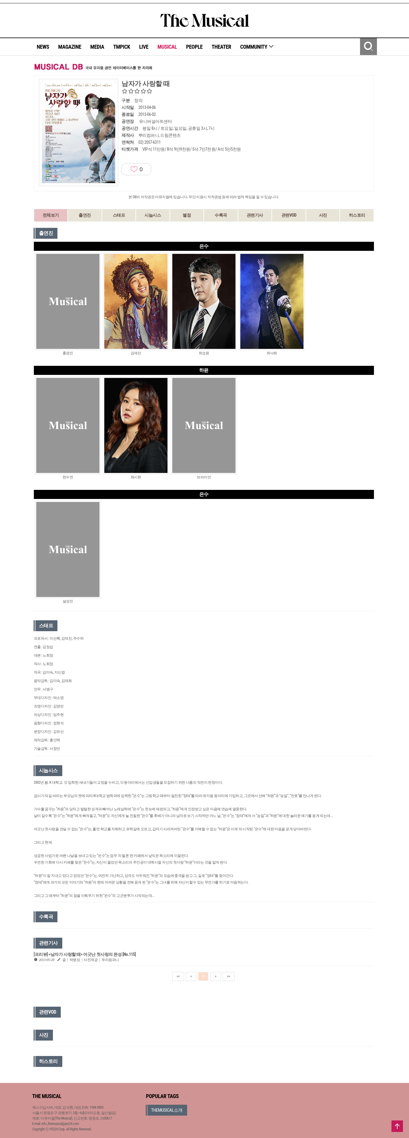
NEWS (43, 47)
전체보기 (51, 215)
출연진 (85, 215)
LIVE (143, 47)
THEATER (221, 47)
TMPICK (121, 47)
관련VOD (289, 215)
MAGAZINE (69, 47)
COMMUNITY (257, 47)
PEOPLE (194, 47)
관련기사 (255, 215)
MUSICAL (167, 47)
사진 (323, 215)
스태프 (119, 215)
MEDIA (97, 47)
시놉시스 (152, 215)
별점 (187, 215)
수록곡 (221, 215)
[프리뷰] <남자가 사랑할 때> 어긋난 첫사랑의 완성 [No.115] (85, 954)
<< (178, 976)
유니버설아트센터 (155, 121)
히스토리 (357, 215)
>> (228, 976)
